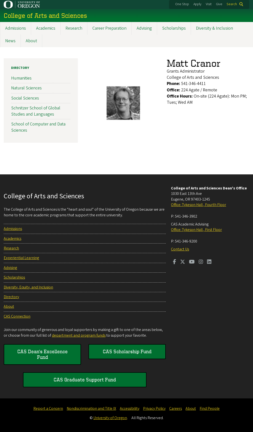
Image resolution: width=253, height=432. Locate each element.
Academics (45, 28)
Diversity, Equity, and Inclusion (28, 287)
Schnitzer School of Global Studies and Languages (35, 111)
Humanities (21, 78)
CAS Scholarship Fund (127, 351)
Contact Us (180, 249)
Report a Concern (48, 408)
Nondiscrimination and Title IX (91, 408)
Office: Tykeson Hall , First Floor (196, 229)
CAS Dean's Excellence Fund (42, 354)
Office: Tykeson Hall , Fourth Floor (198, 204)
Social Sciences (25, 98)
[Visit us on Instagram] (201, 262)
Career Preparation (109, 28)
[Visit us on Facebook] (174, 262)
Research (73, 28)
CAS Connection (17, 316)
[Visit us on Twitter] (182, 262)
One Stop (182, 4)
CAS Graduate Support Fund (85, 379)
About (31, 41)
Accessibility (129, 408)
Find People (210, 408)
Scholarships (174, 28)
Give (219, 4)
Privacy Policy (154, 408)
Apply (197, 4)
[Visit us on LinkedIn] (209, 262)
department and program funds (78, 335)
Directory (20, 67)
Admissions (15, 28)
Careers (175, 408)
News (10, 41)
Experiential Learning (21, 258)
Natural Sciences (26, 88)
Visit (208, 4)
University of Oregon (110, 418)
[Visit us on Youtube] (192, 262)
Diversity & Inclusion (214, 28)
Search (232, 4)
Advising (144, 28)
